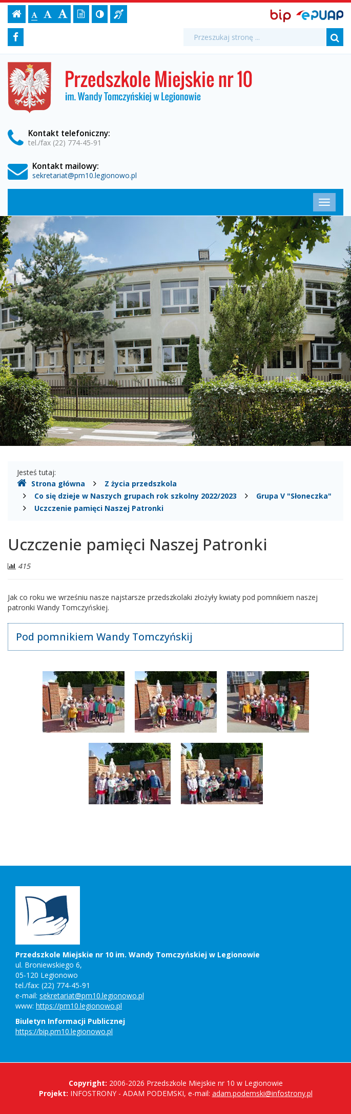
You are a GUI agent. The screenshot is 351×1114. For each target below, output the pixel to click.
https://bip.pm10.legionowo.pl (64, 1031)
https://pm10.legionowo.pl (79, 1006)
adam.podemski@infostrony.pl (262, 1093)
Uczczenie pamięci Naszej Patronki (98, 508)
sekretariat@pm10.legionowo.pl (84, 175)
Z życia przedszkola (141, 483)
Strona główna (51, 483)
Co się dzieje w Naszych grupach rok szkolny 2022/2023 (135, 496)
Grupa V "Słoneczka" (294, 496)
